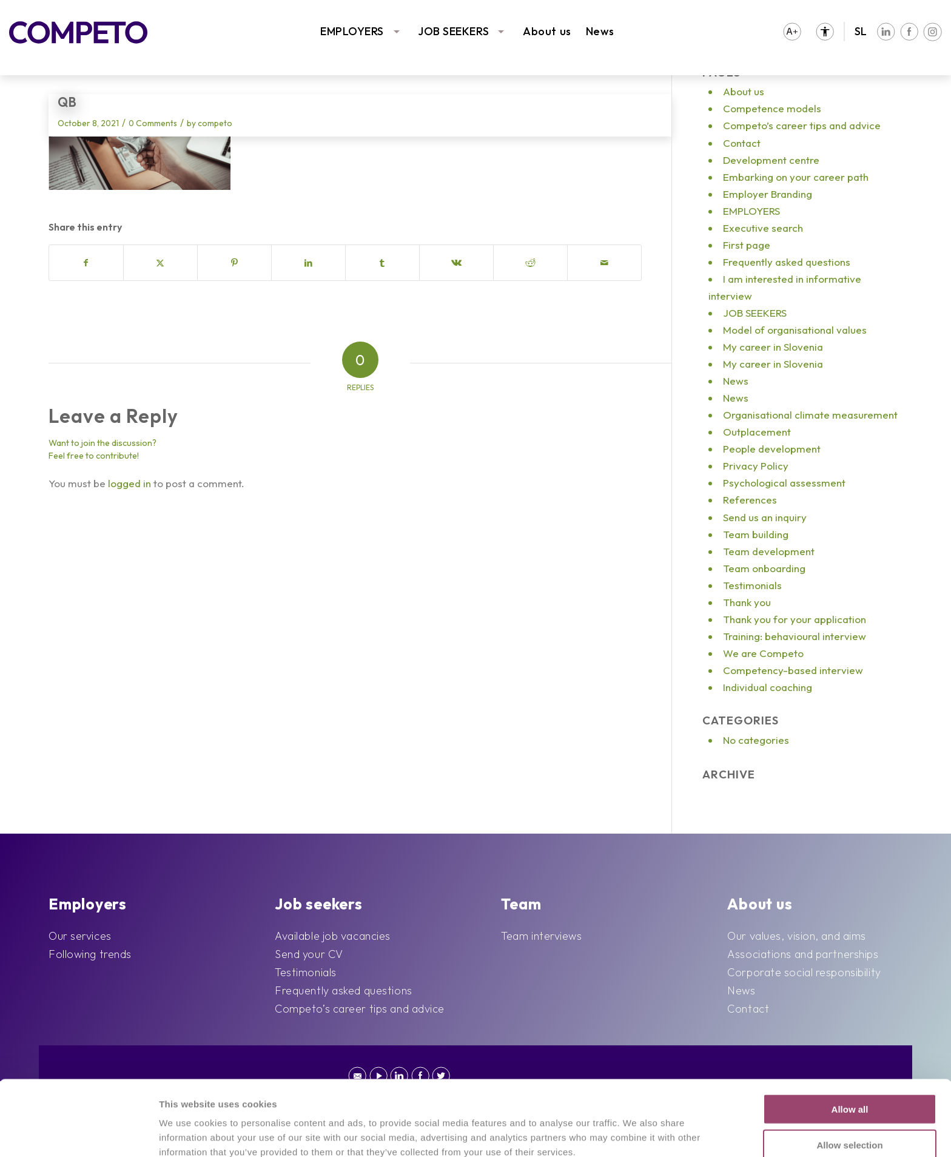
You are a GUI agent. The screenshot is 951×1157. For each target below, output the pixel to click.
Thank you (747, 602)
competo (215, 123)
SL (861, 31)
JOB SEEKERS (453, 31)
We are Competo (763, 653)
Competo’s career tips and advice (802, 125)
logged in (129, 483)
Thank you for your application (794, 619)
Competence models (772, 108)
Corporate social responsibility (804, 972)
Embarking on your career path (796, 176)
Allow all (850, 1038)
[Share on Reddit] (530, 262)
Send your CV (309, 954)
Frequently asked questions (786, 261)
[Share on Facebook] (86, 262)
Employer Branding (767, 193)
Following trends (90, 954)
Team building (755, 534)
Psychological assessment (784, 482)
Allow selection (849, 1074)
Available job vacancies (333, 936)
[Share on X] (160, 262)
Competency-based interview (793, 670)
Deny (850, 1109)
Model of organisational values (795, 329)
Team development (769, 551)
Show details (633, 1133)
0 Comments (153, 123)
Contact (742, 143)
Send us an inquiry (765, 517)
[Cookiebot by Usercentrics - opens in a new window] (78, 1133)
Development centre (771, 159)
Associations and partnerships (802, 954)
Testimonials (752, 585)
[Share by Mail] (604, 262)
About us (547, 31)
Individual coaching (767, 687)
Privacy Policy (755, 465)
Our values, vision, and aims (796, 936)
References (750, 499)
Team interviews (541, 936)
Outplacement (757, 431)
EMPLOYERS (352, 31)
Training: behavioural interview (794, 636)
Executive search (763, 227)
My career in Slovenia (773, 346)
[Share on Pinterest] (234, 262)
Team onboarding (764, 568)
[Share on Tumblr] (382, 262)
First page (746, 244)
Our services (80, 936)
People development (772, 448)
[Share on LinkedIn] (308, 262)
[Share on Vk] (456, 262)
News (600, 31)
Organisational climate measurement (810, 414)
